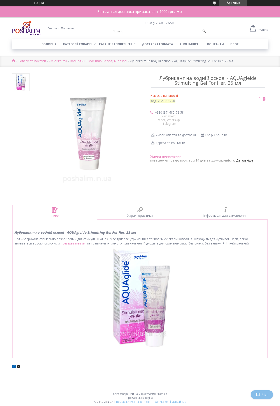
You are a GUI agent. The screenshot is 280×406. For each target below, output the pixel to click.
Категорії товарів (77, 44)
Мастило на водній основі (107, 61)
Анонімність (190, 44)
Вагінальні (77, 61)
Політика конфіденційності (170, 402)
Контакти (215, 44)
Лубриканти (58, 61)
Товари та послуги (32, 61)
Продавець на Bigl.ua (140, 398)
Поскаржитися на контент (133, 402)
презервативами (73, 243)
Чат (262, 395)
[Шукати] (204, 31)
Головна (49, 44)
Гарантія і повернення (117, 44)
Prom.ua (162, 394)
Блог (234, 44)
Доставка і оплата (157, 44)
